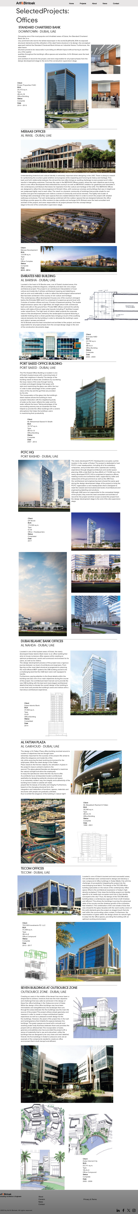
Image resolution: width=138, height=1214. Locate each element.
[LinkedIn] (118, 1210)
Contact (41, 1204)
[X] (129, 1210)
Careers (41, 1199)
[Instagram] (134, 1210)
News (40, 1202)
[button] (83, 3)
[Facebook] (123, 1210)
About (40, 1197)
